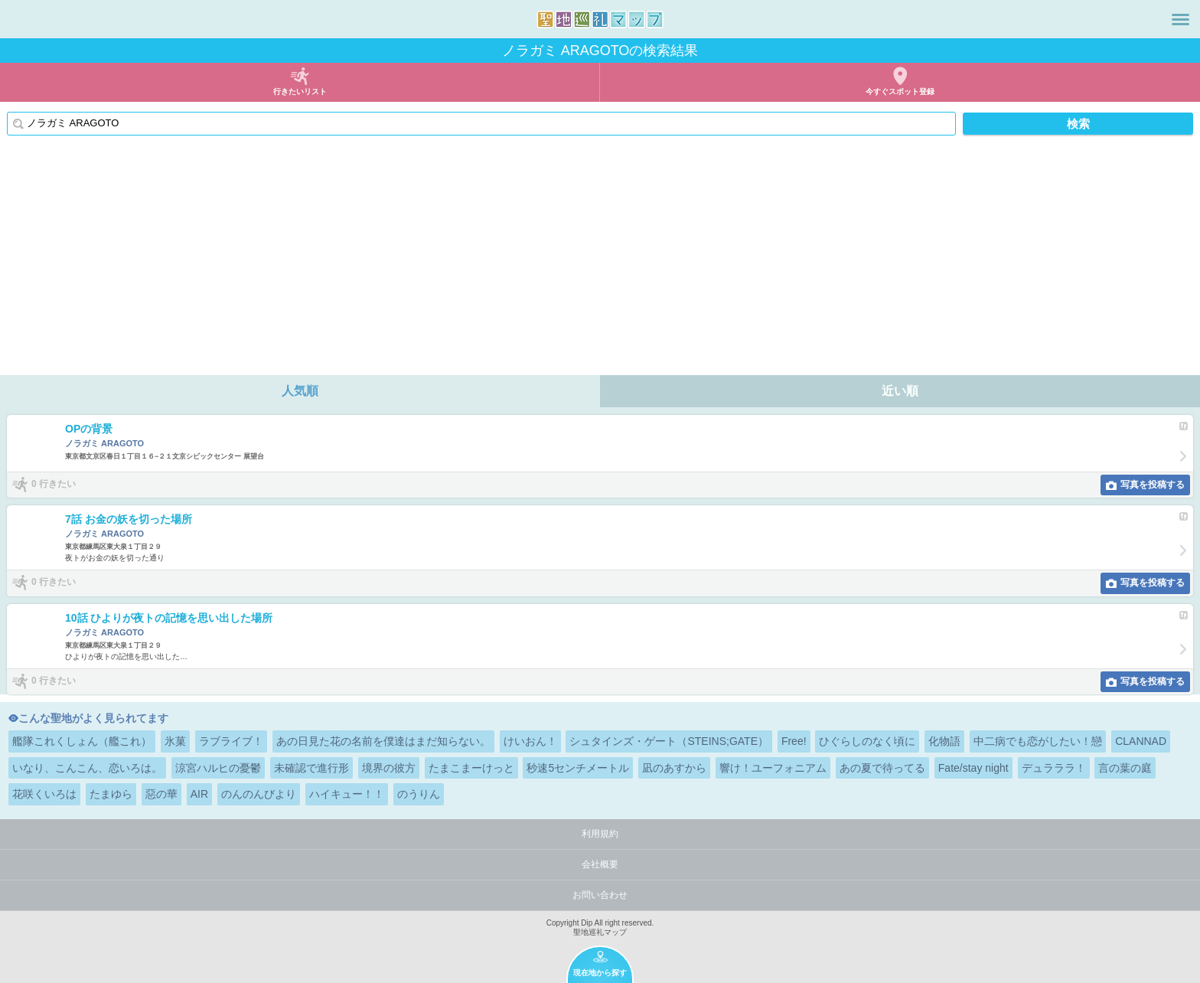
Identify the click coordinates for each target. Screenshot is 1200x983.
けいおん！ (530, 741)
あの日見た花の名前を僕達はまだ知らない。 (383, 741)
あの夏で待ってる (882, 768)
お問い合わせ (600, 895)
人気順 (300, 390)
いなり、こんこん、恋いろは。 (87, 768)
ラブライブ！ (231, 741)
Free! (794, 741)
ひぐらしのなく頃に (867, 741)
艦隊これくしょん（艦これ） (82, 741)
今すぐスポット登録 (900, 91)
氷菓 (175, 741)
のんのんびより (258, 794)
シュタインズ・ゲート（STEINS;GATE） (668, 741)
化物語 (944, 741)
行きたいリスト (300, 91)
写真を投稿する (1152, 484)
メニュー (1180, 19)
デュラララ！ (1054, 768)
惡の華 (161, 794)
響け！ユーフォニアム (773, 768)
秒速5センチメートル (578, 768)
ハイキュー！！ (346, 794)
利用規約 (600, 833)
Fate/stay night (973, 768)
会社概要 (600, 864)
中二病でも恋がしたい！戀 (1037, 741)
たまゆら (111, 794)
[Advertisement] (600, 260)
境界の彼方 (389, 768)
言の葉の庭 (1125, 768)
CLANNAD (1140, 741)
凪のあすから (674, 768)
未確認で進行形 (311, 768)
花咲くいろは (44, 794)
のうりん (418, 794)
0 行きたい (53, 483)
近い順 (900, 390)
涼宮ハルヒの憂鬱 (218, 768)
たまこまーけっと (471, 768)
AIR (199, 794)
